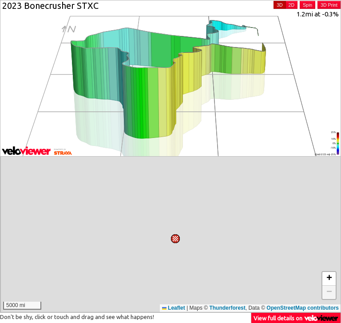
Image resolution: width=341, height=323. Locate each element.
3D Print (329, 5)
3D (279, 5)
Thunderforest (227, 308)
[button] (228, 207)
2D (291, 5)
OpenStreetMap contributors (302, 308)
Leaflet (173, 308)
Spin (307, 5)
